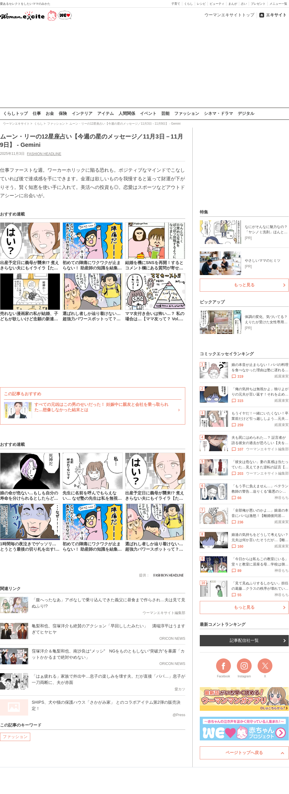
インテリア (82, 113)
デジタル (246, 113)
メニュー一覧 (278, 3)
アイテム (105, 113)
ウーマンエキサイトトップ (229, 14)
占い (244, 3)
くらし (188, 3)
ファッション (186, 113)
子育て (175, 3)
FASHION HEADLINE (44, 154)
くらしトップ (15, 113)
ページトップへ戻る (244, 752)
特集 (204, 212)
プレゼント (258, 3)
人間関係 (127, 113)
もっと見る (244, 284)
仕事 (37, 113)
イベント (148, 113)
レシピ (201, 3)
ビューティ (217, 3)
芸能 (165, 113)
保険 (63, 113)
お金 (50, 113)
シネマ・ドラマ (218, 113)
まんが (232, 3)
